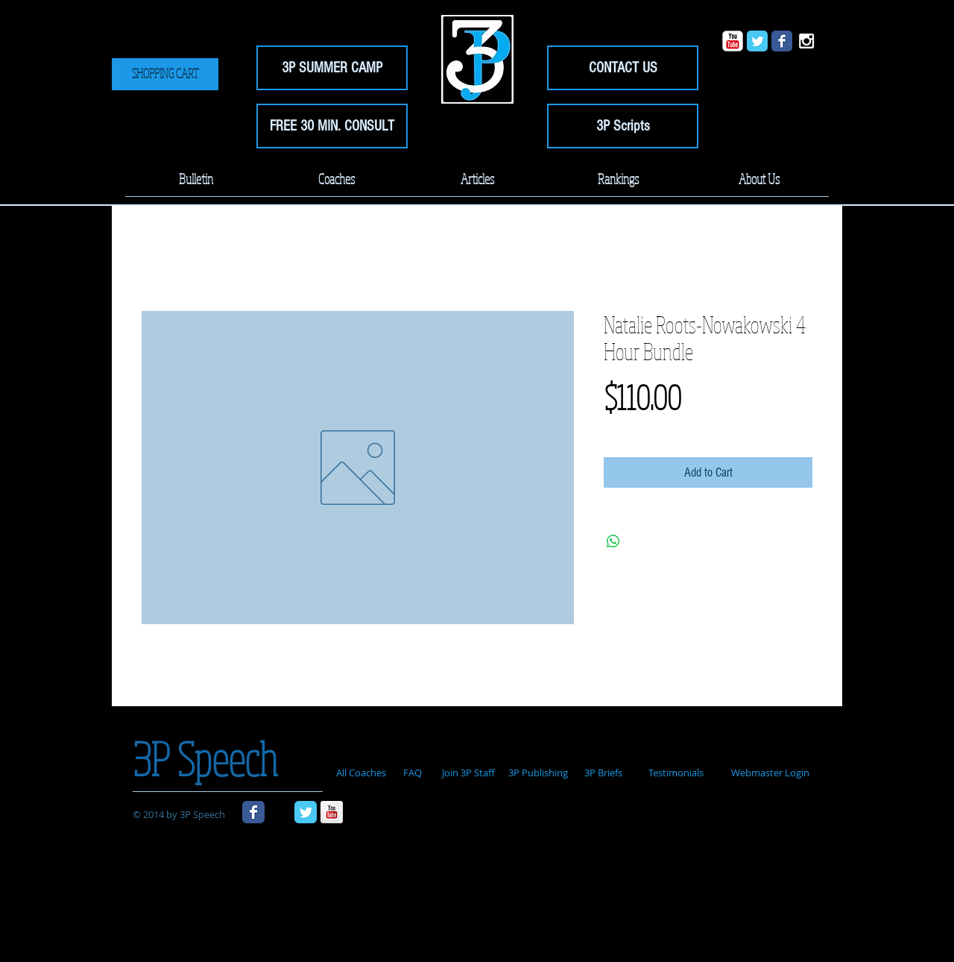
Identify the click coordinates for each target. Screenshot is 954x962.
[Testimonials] (676, 773)
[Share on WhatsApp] (613, 541)
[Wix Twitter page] (757, 41)
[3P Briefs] (603, 773)
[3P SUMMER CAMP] (332, 67)
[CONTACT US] (622, 67)
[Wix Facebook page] (781, 41)
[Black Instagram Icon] (279, 812)
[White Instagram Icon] (806, 41)
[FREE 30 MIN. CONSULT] (332, 126)
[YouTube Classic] (732, 41)
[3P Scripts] (622, 126)
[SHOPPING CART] (165, 74)
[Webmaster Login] (770, 773)
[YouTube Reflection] (331, 812)
